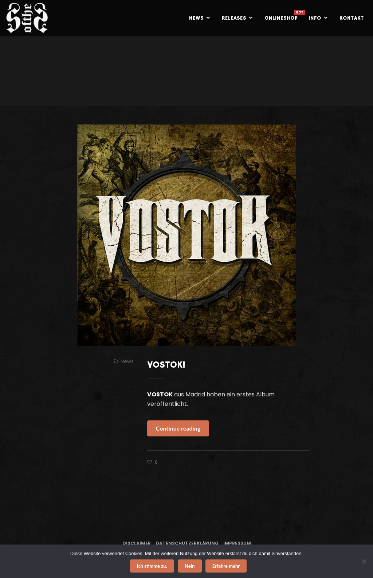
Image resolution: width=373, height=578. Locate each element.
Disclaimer (136, 543)
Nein (190, 566)
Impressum (237, 543)
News (127, 361)
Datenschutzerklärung (187, 543)
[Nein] (364, 561)
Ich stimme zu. (152, 566)
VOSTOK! (166, 365)
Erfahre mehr (226, 566)
